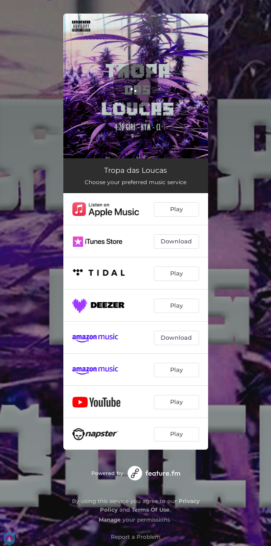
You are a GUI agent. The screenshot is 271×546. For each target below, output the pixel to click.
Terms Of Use (151, 509)
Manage (110, 519)
